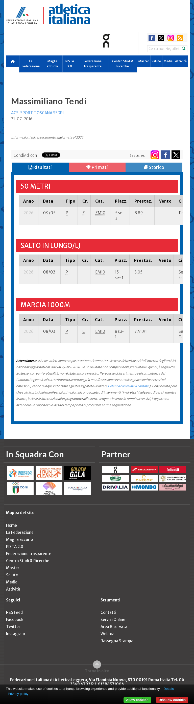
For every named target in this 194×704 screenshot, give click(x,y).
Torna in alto (97, 671)
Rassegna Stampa (117, 640)
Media (168, 61)
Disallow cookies (172, 700)
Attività (181, 61)
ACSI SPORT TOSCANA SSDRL (38, 112)
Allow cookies (137, 700)
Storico (154, 167)
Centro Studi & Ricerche (122, 63)
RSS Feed (14, 612)
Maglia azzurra (52, 63)
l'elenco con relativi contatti (128, 386)
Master (143, 61)
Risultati (40, 167)
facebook (152, 38)
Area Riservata (114, 626)
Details (168, 689)
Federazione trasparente (93, 63)
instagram (170, 38)
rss (180, 38)
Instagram (15, 633)
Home (11, 525)
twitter (161, 38)
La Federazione (31, 63)
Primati (97, 167)
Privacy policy (18, 694)
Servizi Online (113, 619)
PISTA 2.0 (69, 63)
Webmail (108, 633)
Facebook (14, 619)
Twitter (13, 626)
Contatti (108, 612)
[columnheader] (28, 201)
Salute (156, 61)
